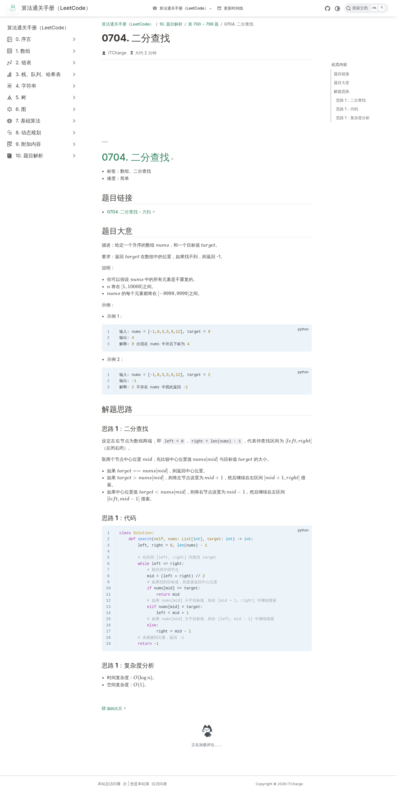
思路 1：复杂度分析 (353, 117)
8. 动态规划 (28, 132)
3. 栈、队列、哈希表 (38, 74)
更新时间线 (230, 8)
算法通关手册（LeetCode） (183, 9)
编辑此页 (112, 708)
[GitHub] (327, 8)
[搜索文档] (366, 8)
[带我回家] (49, 8)
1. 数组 (23, 51)
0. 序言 (23, 39)
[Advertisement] (207, 100)
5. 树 (21, 97)
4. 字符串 (26, 86)
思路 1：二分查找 (351, 100)
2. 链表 (23, 62)
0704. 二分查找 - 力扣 (129, 211)
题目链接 (341, 73)
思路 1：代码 (347, 109)
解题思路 (341, 91)
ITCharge (117, 52)
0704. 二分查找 (135, 157)
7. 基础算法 (28, 121)
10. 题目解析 (29, 155)
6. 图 (21, 109)
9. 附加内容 (28, 144)
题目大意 (341, 82)
